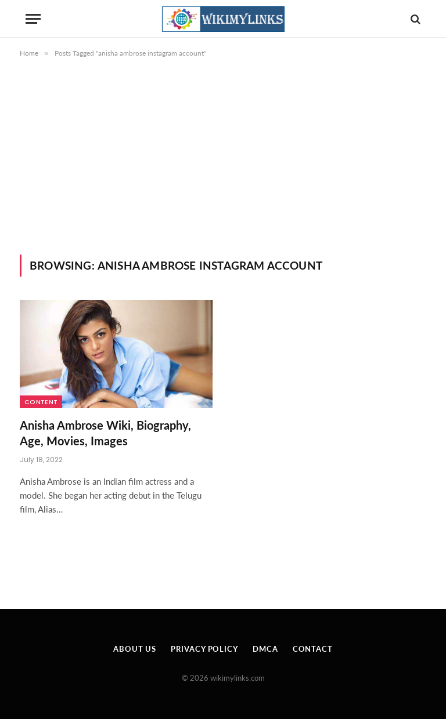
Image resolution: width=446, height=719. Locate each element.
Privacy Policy (204, 648)
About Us (134, 648)
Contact (313, 648)
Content (40, 401)
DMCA (265, 648)
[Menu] (33, 19)
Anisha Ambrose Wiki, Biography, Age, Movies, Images (105, 433)
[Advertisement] (223, 167)
